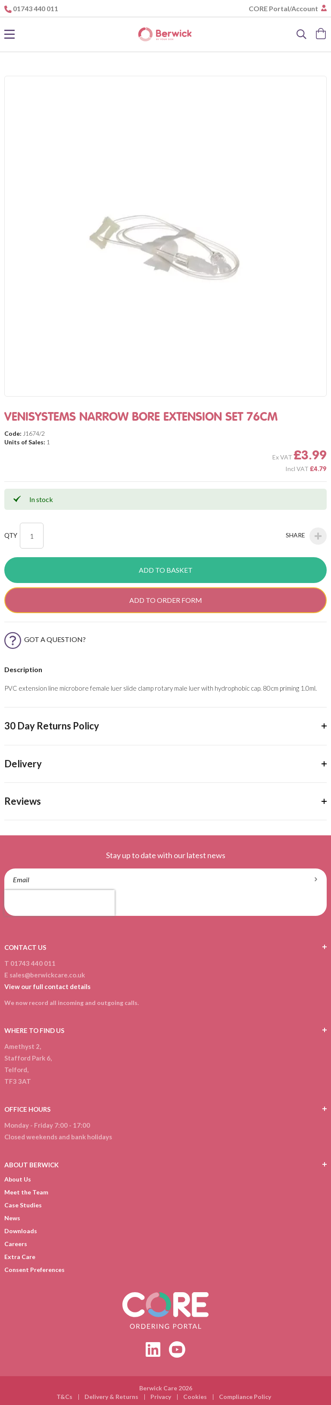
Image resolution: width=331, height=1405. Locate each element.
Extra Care (19, 1256)
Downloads (20, 1230)
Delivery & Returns (111, 1396)
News (12, 1218)
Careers (15, 1243)
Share (306, 536)
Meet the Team (26, 1192)
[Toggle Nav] (9, 34)
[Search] (301, 34)
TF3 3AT (17, 1081)
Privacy (160, 1396)
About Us (17, 1179)
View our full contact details (47, 986)
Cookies (195, 1396)
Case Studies (23, 1205)
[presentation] (59, 903)
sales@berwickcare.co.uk (47, 975)
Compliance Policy (245, 1396)
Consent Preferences (34, 1269)
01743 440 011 (35, 8)
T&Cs (64, 1396)
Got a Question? (45, 639)
